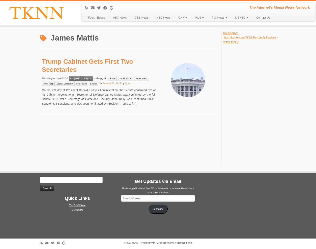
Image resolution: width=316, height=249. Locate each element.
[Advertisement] (253, 104)
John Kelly (48, 83)
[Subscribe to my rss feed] (88, 8)
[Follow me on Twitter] (100, 8)
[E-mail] (94, 8)
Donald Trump (125, 78)
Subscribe (158, 209)
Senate (93, 83)
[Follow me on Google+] (113, 8)
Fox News (219, 17)
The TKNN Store (77, 205)
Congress (74, 78)
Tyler (127, 83)
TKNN (135, 243)
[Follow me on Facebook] (106, 8)
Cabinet (111, 78)
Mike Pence (81, 83)
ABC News (120, 17)
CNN (182, 17)
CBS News (142, 17)
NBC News (163, 17)
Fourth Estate (96, 17)
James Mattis (141, 78)
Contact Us (263, 17)
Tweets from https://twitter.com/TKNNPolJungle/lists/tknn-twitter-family (250, 37)
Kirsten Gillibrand (64, 83)
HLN (199, 17)
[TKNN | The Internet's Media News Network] (36, 13)
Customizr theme (183, 243)
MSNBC (241, 17)
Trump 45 (86, 78)
